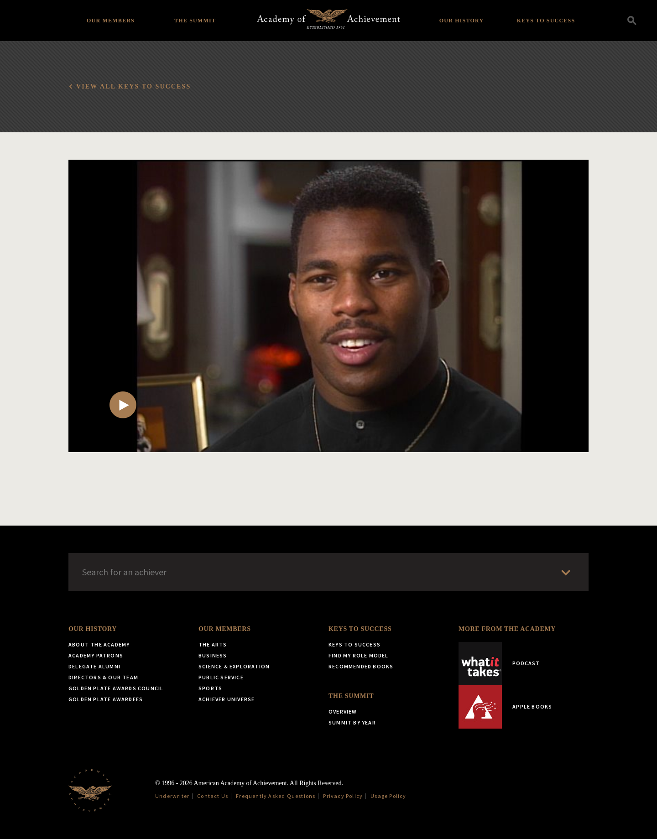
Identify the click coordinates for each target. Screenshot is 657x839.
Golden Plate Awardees (105, 699)
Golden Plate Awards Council (115, 688)
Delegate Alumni (94, 666)
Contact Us (212, 795)
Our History (461, 20)
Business (212, 655)
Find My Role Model (358, 655)
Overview (342, 711)
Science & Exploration (234, 666)
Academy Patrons (95, 655)
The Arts (212, 644)
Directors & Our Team (103, 677)
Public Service (221, 677)
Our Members (111, 20)
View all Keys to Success (133, 86)
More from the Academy (507, 628)
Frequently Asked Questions (275, 795)
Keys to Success (546, 20)
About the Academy (99, 644)
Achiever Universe (226, 699)
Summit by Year (352, 722)
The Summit (195, 20)
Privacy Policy (343, 795)
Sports (210, 688)
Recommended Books (360, 666)
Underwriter (172, 795)
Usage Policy (388, 795)
